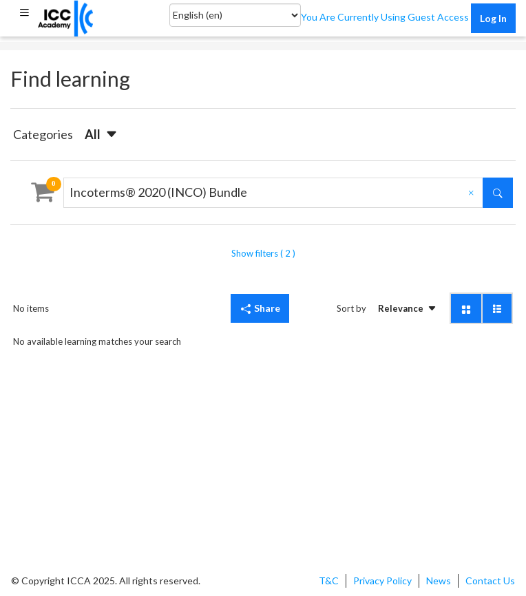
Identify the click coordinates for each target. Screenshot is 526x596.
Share (260, 308)
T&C (329, 580)
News (438, 580)
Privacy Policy (382, 580)
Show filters (263, 253)
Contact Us (490, 580)
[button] (24, 12)
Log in (493, 18)
